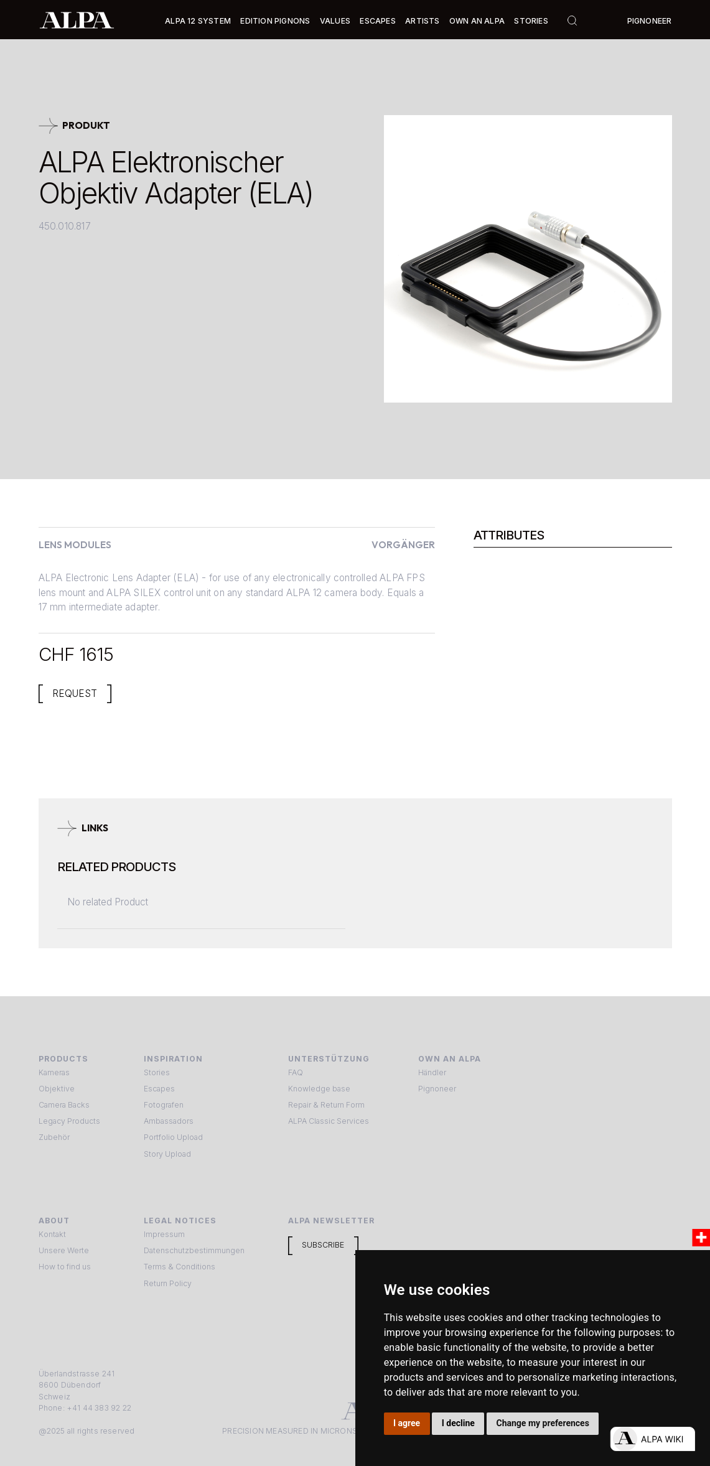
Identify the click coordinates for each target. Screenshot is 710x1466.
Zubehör (54, 1137)
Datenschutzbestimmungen (194, 1250)
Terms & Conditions (179, 1266)
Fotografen (164, 1104)
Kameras (54, 1072)
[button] (198, 21)
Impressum (164, 1234)
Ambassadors (169, 1121)
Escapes (159, 1088)
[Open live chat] (652, 1439)
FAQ (295, 1072)
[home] (77, 19)
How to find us (65, 1266)
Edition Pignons (275, 21)
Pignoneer (649, 21)
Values (335, 21)
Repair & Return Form (326, 1104)
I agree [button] (406, 1423)
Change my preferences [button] (543, 1423)
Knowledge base (319, 1088)
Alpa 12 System (198, 21)
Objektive (57, 1088)
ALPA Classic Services (328, 1121)
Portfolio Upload (173, 1137)
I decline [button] (458, 1423)
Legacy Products (69, 1121)
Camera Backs (64, 1104)
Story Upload (167, 1154)
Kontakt (52, 1234)
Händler (432, 1072)
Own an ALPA (477, 21)
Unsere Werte (64, 1250)
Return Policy (168, 1283)
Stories (531, 21)
